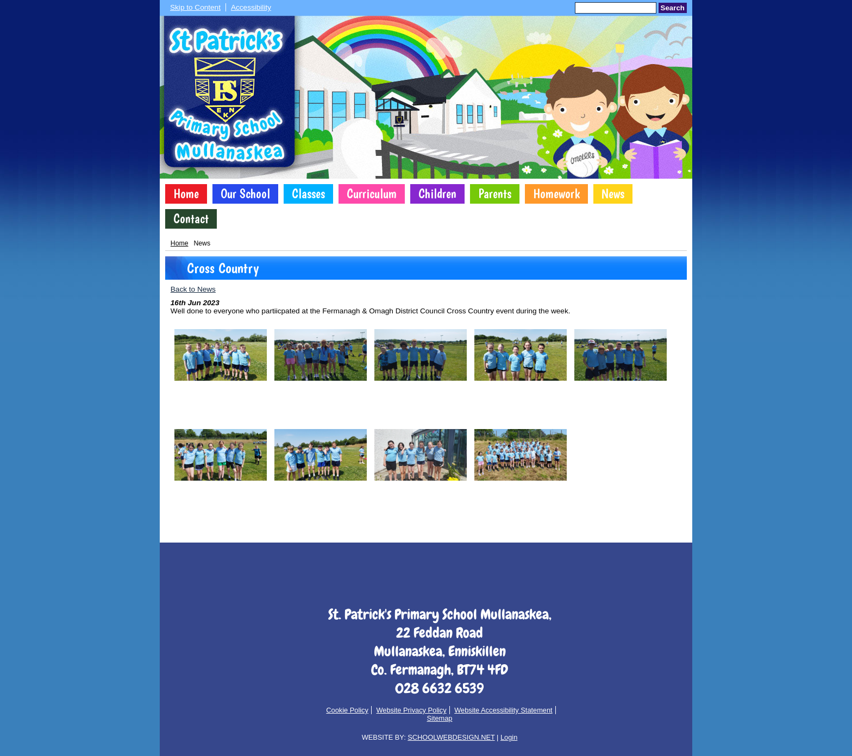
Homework (556, 193)
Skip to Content (195, 7)
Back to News (193, 289)
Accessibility (251, 7)
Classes (308, 193)
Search (673, 8)
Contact (191, 218)
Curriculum (372, 193)
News (613, 193)
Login (508, 737)
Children (437, 193)
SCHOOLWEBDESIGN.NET (451, 737)
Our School (245, 193)
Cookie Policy (347, 710)
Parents (494, 193)
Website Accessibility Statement (503, 710)
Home (186, 193)
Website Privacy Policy (411, 710)
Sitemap (440, 718)
